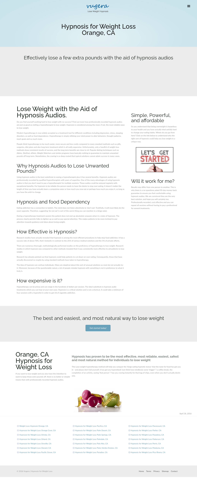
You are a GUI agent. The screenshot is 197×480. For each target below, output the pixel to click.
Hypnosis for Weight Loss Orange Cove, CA (37, 430)
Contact (174, 471)
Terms (148, 471)
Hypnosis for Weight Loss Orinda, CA (34, 435)
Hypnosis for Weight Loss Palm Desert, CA (93, 430)
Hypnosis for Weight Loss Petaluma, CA (147, 448)
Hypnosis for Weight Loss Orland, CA (34, 439)
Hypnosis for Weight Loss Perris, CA (146, 443)
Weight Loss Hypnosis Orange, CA (33, 426)
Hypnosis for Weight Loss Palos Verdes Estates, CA (96, 448)
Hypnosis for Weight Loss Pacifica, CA (91, 426)
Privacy (156, 471)
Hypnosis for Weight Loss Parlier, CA (146, 430)
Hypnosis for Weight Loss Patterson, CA (147, 439)
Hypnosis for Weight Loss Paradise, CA (91, 452)
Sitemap (165, 471)
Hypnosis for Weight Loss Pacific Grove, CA (37, 452)
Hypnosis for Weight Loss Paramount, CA (148, 426)
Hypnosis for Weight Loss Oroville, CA (35, 443)
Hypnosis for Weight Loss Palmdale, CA (91, 439)
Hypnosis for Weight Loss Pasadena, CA (147, 435)
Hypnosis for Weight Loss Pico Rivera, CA (148, 452)
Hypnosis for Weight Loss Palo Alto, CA (91, 443)
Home (141, 471)
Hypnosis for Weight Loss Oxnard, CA (35, 448)
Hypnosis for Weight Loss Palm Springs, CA (93, 435)
